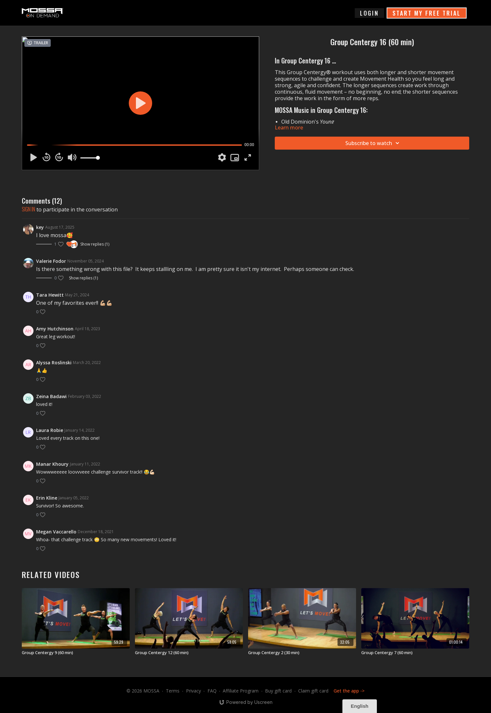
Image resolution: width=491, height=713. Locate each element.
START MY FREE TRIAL (426, 13)
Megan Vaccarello (56, 532)
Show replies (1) (94, 244)
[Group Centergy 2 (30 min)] (302, 653)
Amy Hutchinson (54, 329)
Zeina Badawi (51, 396)
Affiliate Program (241, 691)
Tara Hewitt (50, 295)
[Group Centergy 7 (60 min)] (415, 653)
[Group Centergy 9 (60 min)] (76, 653)
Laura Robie (49, 430)
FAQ (212, 691)
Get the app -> (349, 691)
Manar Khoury (52, 464)
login (369, 13)
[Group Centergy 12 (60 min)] (189, 653)
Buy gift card (278, 691)
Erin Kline (46, 498)
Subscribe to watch (373, 143)
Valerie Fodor (51, 261)
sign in (28, 209)
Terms (172, 691)
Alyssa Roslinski (54, 362)
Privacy (193, 691)
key (40, 227)
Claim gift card (313, 691)
